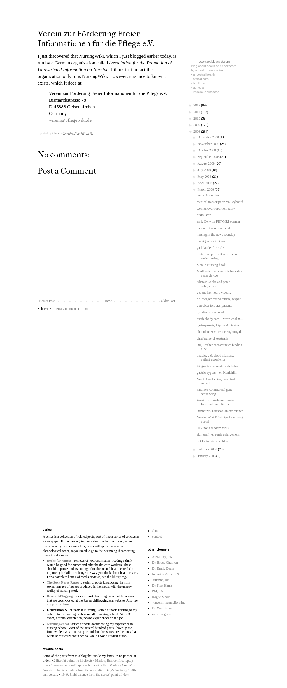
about (156, 531)
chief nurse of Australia (212, 338)
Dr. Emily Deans (163, 568)
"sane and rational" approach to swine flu (79, 665)
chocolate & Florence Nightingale (219, 332)
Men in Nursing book (211, 265)
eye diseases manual (210, 312)
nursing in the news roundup (216, 235)
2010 (197, 118)
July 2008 (204, 170)
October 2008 (207, 150)
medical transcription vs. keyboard (220, 202)
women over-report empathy (216, 208)
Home (108, 301)
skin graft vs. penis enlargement (218, 434)
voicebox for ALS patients (214, 306)
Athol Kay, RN (162, 557)
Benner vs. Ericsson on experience (220, 411)
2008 (197, 132)
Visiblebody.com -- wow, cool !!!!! (220, 319)
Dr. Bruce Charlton (165, 563)
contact (157, 537)
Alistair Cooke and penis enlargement (213, 284)
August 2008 (206, 163)
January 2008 (206, 456)
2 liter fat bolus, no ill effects (72, 661)
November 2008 (208, 144)
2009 (197, 125)
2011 (197, 112)
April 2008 (205, 183)
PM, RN (157, 591)
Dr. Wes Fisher (162, 608)
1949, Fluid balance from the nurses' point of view (95, 675)
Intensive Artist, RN (165, 574)
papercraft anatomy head (213, 228)
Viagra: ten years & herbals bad (218, 366)
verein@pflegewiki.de (70, 120)
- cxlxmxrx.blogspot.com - (214, 61)
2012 (197, 105)
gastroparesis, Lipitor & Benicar (218, 325)
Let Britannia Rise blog (212, 441)
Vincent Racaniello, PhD (168, 603)
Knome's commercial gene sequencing (214, 392)
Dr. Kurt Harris (162, 586)
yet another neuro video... (214, 292)
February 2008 (207, 449)
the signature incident (211, 241)
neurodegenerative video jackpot (219, 299)
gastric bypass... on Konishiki (216, 373)
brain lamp (204, 215)
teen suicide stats (208, 195)
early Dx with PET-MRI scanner (218, 221)
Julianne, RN (161, 580)
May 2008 (204, 177)
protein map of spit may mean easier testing (217, 256)
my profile (54, 604)
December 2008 (208, 137)
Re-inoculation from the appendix (79, 670)
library (116, 577)
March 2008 (205, 189)
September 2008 (208, 157)
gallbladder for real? (210, 248)
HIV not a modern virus (212, 428)
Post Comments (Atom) (72, 309)
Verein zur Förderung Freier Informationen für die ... (215, 402)
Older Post (168, 301)
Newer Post (47, 301)
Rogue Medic (161, 597)
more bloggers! (162, 614)
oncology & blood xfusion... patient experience (215, 357)
